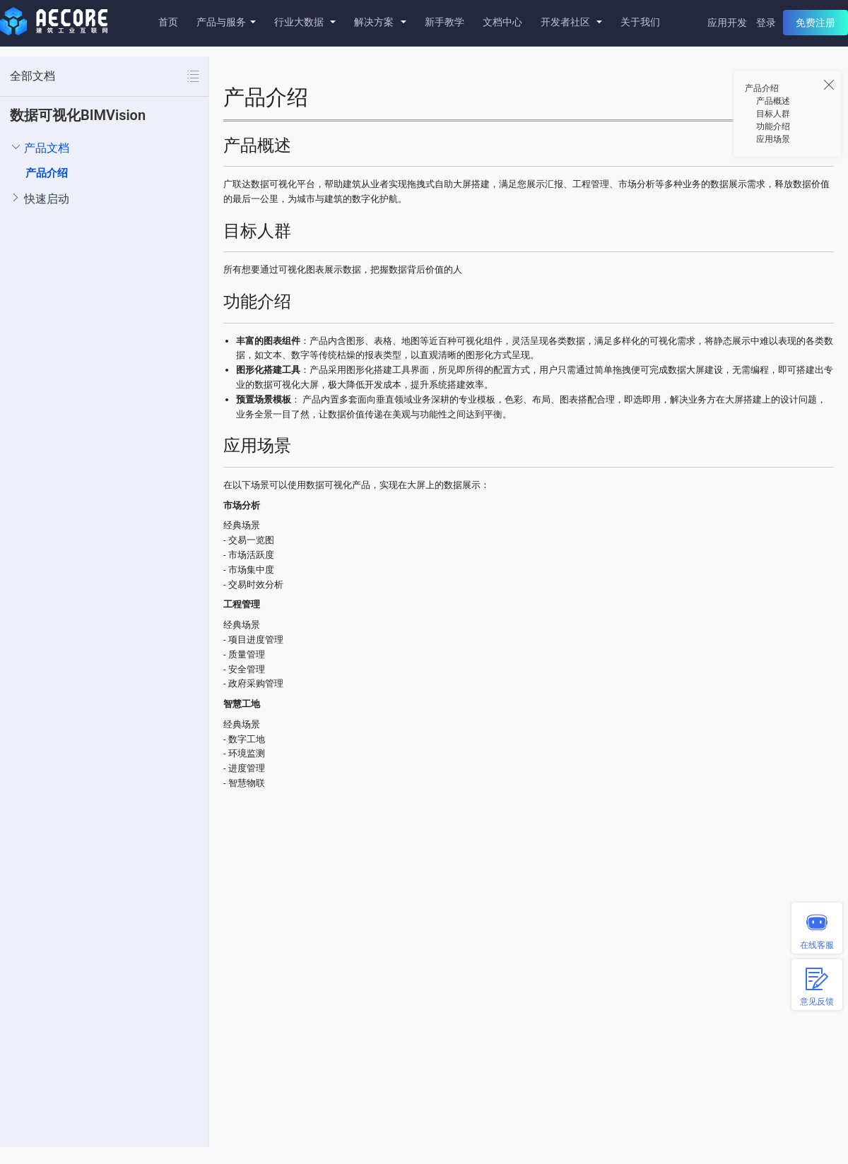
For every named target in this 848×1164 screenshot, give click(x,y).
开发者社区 (571, 22)
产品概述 (773, 101)
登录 (766, 22)
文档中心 (502, 22)
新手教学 (444, 22)
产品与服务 (226, 22)
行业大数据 (305, 22)
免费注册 (815, 22)
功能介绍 (773, 126)
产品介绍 (46, 173)
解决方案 (380, 22)
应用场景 (773, 139)
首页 (168, 22)
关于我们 (640, 22)
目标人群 (773, 114)
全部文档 (32, 76)
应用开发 (727, 22)
